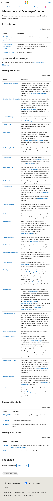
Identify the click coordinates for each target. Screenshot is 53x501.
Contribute (35, 492)
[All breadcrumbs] (4, 6)
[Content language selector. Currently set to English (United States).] (12, 483)
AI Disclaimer (7, 492)
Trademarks (17, 495)
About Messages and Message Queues (8, 39)
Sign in (49, 2)
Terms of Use (7, 495)
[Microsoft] (26, 2)
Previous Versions (19, 492)
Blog (27, 492)
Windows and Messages (32, 7)
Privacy (43, 492)
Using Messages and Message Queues (8, 46)
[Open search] (45, 2)
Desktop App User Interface (15, 7)
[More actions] (49, 6)
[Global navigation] (2, 2)
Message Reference (8, 52)
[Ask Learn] (45, 6)
